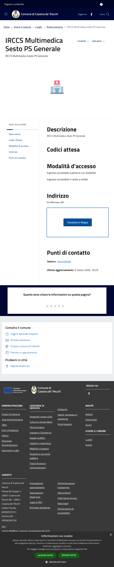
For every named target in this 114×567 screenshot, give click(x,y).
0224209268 (64, 261)
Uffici (4, 425)
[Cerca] (108, 14)
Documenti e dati (10, 450)
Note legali (63, 503)
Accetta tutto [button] (45, 555)
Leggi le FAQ (36, 502)
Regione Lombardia (14, 4)
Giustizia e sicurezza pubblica (40, 456)
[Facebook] (90, 14)
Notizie (89, 414)
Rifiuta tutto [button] (69, 555)
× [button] (111, 535)
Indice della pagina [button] (17, 124)
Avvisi (89, 425)
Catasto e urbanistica (40, 443)
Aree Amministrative (12, 419)
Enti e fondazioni (10, 430)
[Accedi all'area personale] (101, 4)
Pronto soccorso (54, 27)
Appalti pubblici (37, 438)
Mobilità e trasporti (39, 448)
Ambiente (62, 409)
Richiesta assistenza (40, 507)
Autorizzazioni (65, 424)
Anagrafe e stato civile (41, 416)
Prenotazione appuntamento (37, 485)
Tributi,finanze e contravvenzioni (38, 465)
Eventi (89, 445)
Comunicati (91, 419)
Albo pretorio (64, 493)
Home (7, 27)
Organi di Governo (11, 414)
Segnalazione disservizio (36, 495)
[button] (57, 561)
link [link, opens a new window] (85, 549)
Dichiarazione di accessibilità (66, 511)
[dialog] (57, 549)
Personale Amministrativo (10, 443)
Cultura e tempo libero (41, 422)
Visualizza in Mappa (77, 222)
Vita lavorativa (37, 427)
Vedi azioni (99, 41)
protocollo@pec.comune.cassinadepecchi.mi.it (26, 531)
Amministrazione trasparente (66, 485)
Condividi (84, 41)
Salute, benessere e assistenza (67, 417)
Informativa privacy (67, 498)
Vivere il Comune (23, 27)
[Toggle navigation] (6, 14)
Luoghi (38, 27)
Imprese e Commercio (40, 432)
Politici (5, 435)
